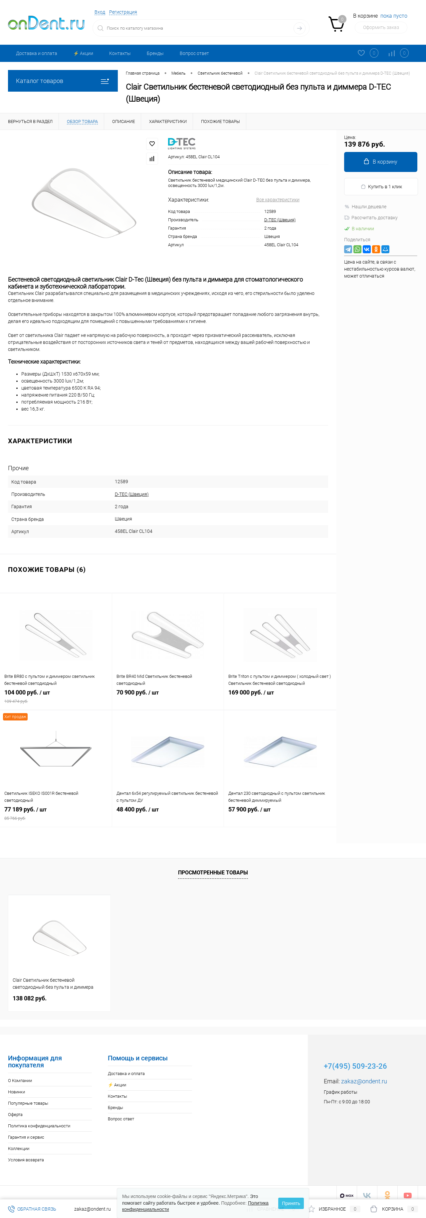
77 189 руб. (55, 811)
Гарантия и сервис (26, 1131)
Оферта (15, 1108)
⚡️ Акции (83, 53)
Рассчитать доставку (371, 217)
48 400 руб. (168, 811)
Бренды (155, 53)
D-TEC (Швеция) (280, 219)
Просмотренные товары (213, 866)
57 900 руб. (280, 811)
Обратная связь (32, 1209)
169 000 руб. (280, 694)
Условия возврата (26, 1153)
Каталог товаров (63, 81)
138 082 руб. (30, 992)
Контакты (120, 53)
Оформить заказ (381, 27)
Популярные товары (28, 1097)
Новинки (16, 1085)
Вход (100, 12)
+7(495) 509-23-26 (355, 1060)
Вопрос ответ (194, 53)
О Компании (20, 1074)
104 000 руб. (55, 694)
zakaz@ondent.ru (364, 1075)
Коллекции (18, 1142)
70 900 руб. (168, 694)
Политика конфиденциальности (39, 1119)
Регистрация (123, 12)
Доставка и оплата (36, 53)
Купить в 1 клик (381, 187)
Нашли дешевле (365, 206)
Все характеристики (278, 199)
